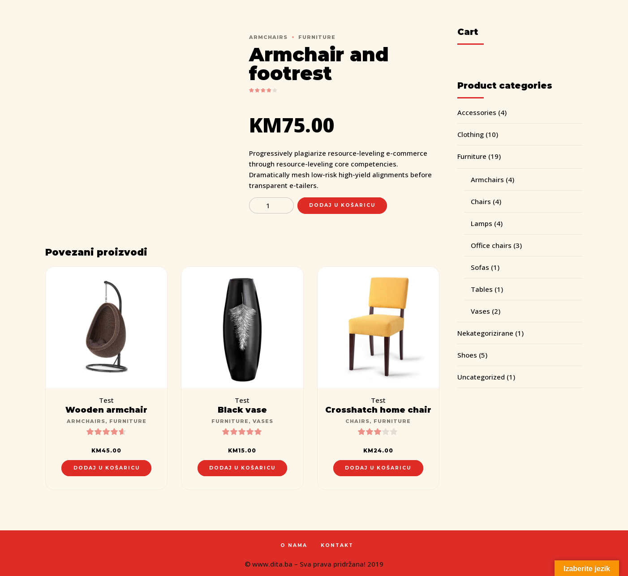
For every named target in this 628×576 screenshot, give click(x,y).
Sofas (480, 267)
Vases (263, 421)
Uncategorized (481, 376)
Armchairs (268, 37)
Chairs (357, 421)
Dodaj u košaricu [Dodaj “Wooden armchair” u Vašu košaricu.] (106, 468)
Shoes (467, 354)
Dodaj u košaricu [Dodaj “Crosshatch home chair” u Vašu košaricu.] (378, 468)
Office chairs (491, 245)
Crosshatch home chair (378, 410)
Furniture (317, 37)
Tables (482, 289)
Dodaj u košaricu (342, 205)
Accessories (476, 112)
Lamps (481, 223)
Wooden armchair (106, 410)
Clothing (470, 134)
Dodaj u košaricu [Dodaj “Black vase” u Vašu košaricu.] (242, 468)
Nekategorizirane (485, 333)
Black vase (242, 410)
